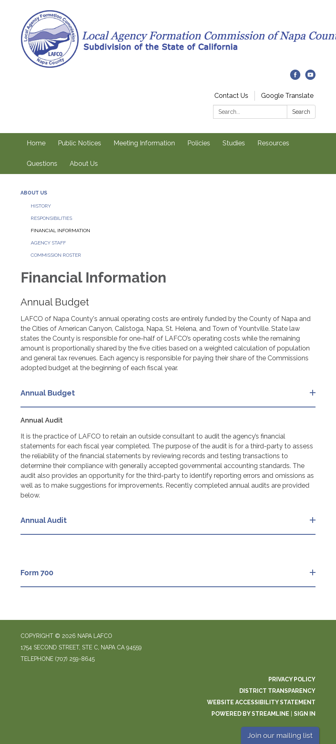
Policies (198, 143)
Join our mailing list (280, 735)
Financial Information (60, 230)
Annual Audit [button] (44, 520)
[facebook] (295, 77)
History (41, 206)
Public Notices (79, 143)
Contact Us (231, 96)
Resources (273, 143)
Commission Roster (56, 255)
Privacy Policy (292, 679)
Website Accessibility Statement (261, 702)
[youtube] (310, 77)
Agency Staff (48, 243)
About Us (84, 163)
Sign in (305, 713)
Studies (233, 143)
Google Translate (287, 96)
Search (301, 112)
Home (36, 143)
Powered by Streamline (250, 713)
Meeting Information (144, 143)
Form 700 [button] (37, 572)
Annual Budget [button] (48, 393)
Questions (42, 163)
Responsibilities (51, 218)
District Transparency (277, 690)
